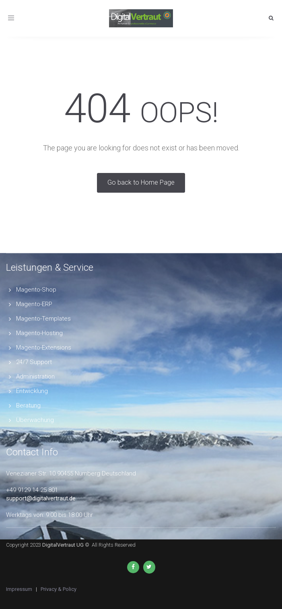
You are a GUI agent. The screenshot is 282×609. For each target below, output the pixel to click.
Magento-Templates (43, 318)
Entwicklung (32, 391)
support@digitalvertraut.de (41, 498)
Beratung (28, 405)
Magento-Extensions (43, 347)
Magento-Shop (36, 289)
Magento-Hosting (39, 333)
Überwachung (35, 420)
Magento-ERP (34, 304)
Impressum (19, 589)
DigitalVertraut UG (63, 545)
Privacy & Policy (58, 589)
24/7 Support (34, 362)
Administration (35, 376)
